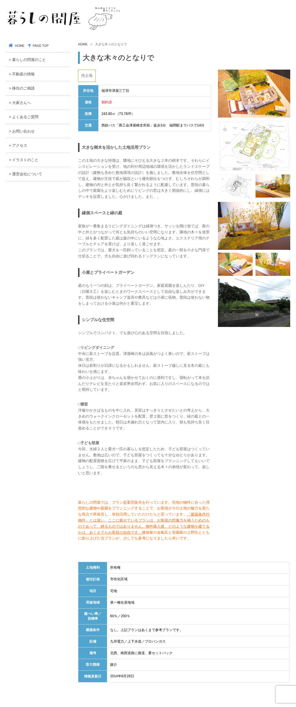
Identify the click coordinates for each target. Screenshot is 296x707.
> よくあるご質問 (23, 117)
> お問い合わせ (22, 131)
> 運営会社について (25, 174)
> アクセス (18, 145)
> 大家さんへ (20, 103)
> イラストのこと (23, 160)
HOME (83, 44)
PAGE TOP (40, 45)
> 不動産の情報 (22, 74)
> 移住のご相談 (22, 88)
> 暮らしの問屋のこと (27, 59)
